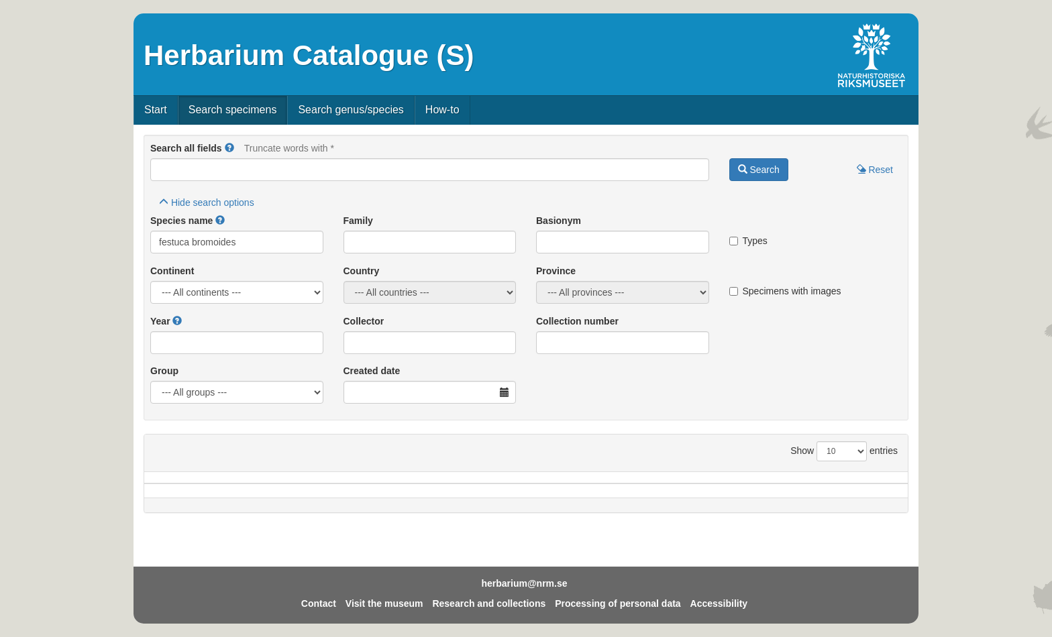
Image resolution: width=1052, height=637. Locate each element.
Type (852, 484)
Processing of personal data (618, 603)
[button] (229, 148)
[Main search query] (429, 169)
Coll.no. (768, 484)
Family (358, 220)
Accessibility (719, 603)
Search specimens (233, 109)
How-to (442, 109)
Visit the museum (384, 603)
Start (155, 109)
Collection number (577, 321)
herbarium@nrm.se (524, 583)
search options (206, 202)
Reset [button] (875, 169)
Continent (172, 271)
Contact (318, 603)
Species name (181, 220)
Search (759, 169)
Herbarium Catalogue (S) (309, 55)
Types (748, 240)
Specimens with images (785, 291)
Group (164, 370)
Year (160, 321)
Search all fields (186, 148)
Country (362, 271)
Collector (364, 321)
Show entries (844, 451)
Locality (507, 484)
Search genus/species (350, 109)
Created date (372, 370)
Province (556, 271)
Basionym (558, 220)
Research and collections (488, 603)
